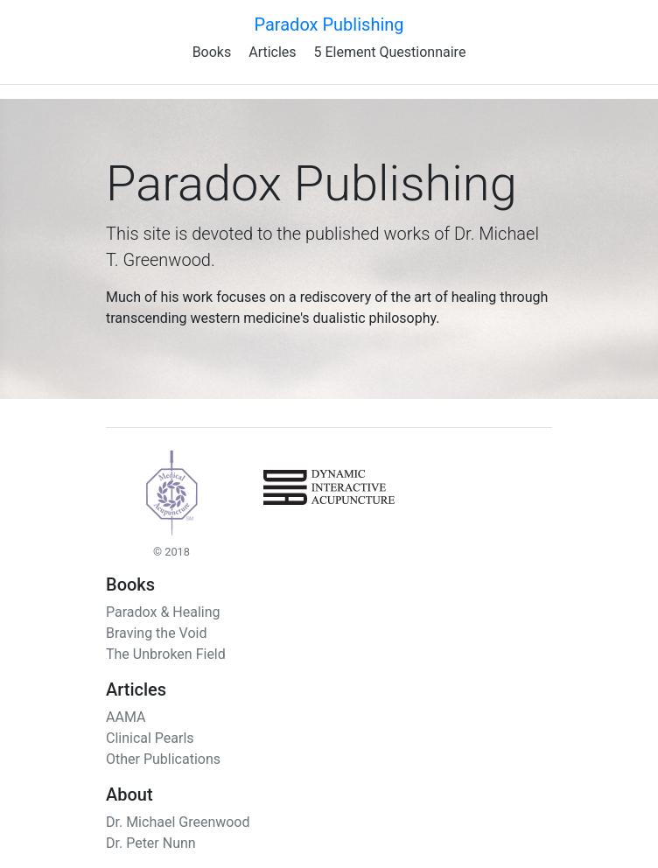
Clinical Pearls (150, 738)
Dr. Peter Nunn (151, 843)
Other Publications (163, 759)
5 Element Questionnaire (390, 52)
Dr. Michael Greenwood (178, 822)
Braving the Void (156, 633)
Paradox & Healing (163, 612)
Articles (272, 52)
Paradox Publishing (328, 24)
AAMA (125, 717)
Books (212, 52)
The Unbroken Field (166, 654)
